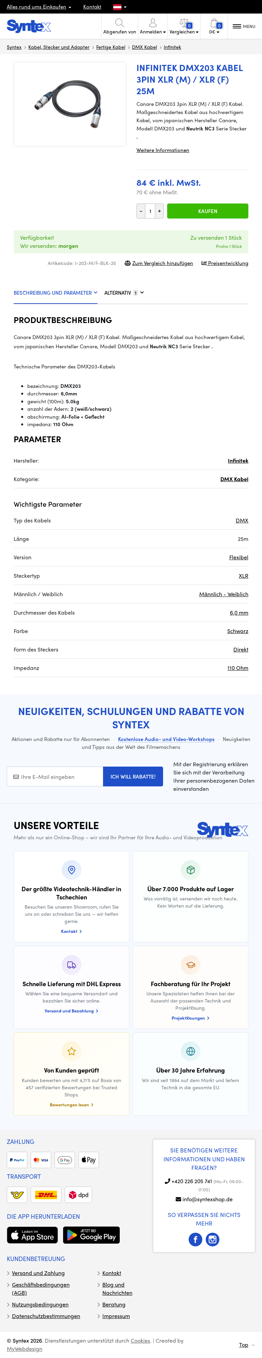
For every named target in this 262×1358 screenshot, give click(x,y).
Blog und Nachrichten (117, 1288)
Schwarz (237, 631)
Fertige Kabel (110, 46)
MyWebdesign (24, 1349)
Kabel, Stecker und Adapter (58, 46)
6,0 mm (239, 612)
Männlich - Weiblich (223, 594)
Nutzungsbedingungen (40, 1304)
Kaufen (207, 211)
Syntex (14, 46)
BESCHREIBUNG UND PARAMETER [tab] (56, 292)
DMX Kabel (144, 46)
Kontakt (92, 6)
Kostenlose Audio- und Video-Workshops (166, 739)
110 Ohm (238, 668)
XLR (243, 575)
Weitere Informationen (162, 150)
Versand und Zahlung (38, 1273)
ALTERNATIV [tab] (124, 292)
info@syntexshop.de (208, 1199)
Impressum (116, 1316)
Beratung (114, 1304)
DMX (242, 520)
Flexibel (238, 557)
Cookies (140, 1340)
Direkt (240, 649)
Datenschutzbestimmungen (46, 1316)
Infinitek (172, 46)
